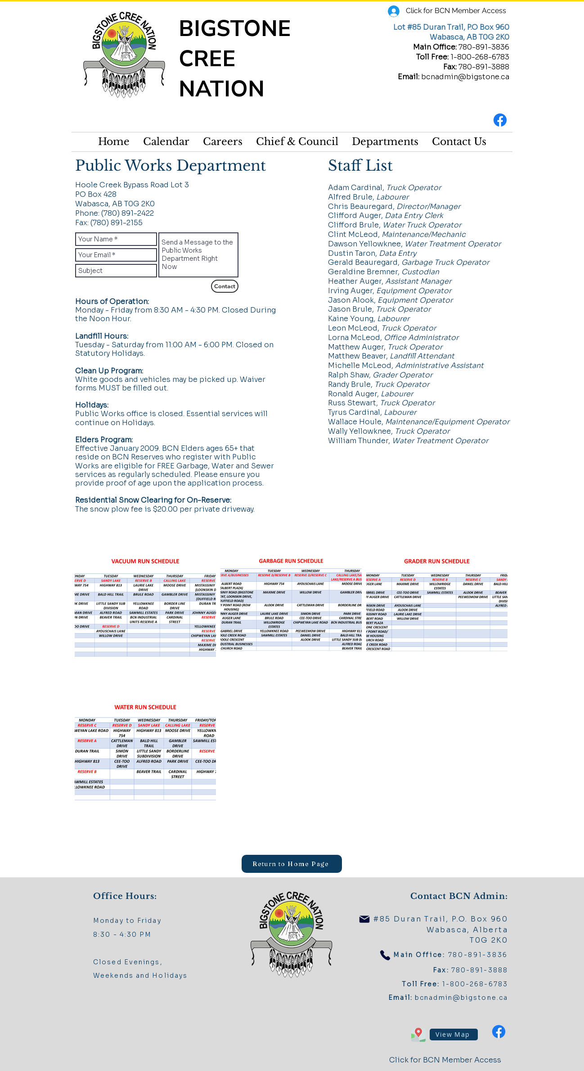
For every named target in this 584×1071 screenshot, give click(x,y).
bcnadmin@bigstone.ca (465, 77)
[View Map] (454, 1034)
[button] (297, 141)
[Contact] (224, 286)
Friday (149, 921)
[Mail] (364, 919)
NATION (222, 89)
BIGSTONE (238, 29)
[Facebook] (500, 120)
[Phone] (385, 955)
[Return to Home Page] (292, 864)
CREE (210, 59)
